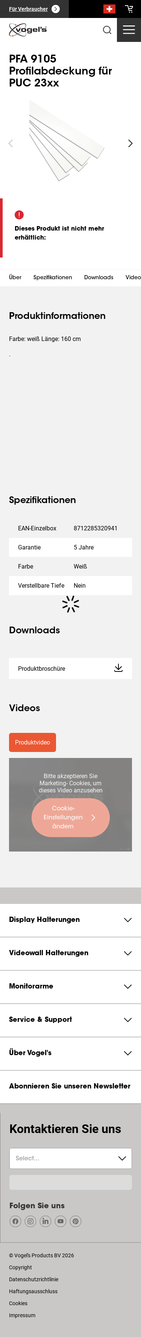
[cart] (128, 8)
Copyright (20, 1267)
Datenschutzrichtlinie (33, 1279)
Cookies (18, 1303)
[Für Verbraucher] (34, 9)
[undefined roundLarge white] (130, 143)
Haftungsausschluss (33, 1291)
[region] (70, 143)
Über (15, 278)
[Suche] (109, 10)
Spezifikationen (52, 278)
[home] (28, 30)
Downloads (99, 278)
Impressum (22, 1315)
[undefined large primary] (71, 817)
